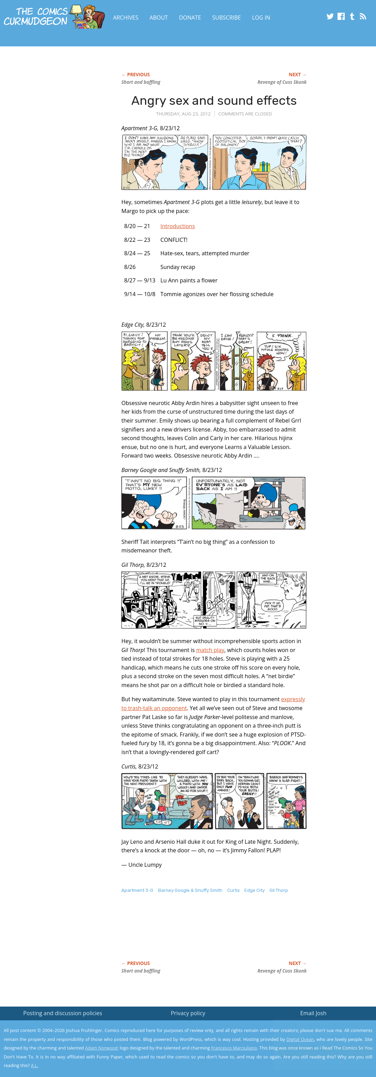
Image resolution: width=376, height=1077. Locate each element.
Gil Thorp (278, 890)
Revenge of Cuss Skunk (282, 82)
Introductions (178, 226)
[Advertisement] (246, 934)
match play (210, 650)
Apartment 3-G (137, 890)
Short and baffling (140, 82)
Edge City (254, 890)
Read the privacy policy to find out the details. (315, 1034)
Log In (261, 17)
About (159, 17)
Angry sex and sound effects (214, 100)
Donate (190, 17)
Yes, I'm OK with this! (318, 1051)
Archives (126, 17)
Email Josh (313, 1013)
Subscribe (226, 17)
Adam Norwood (101, 1048)
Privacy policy (188, 1013)
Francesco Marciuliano (234, 1048)
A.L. (34, 1065)
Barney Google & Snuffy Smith (190, 890)
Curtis (233, 890)
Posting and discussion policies (62, 1013)
